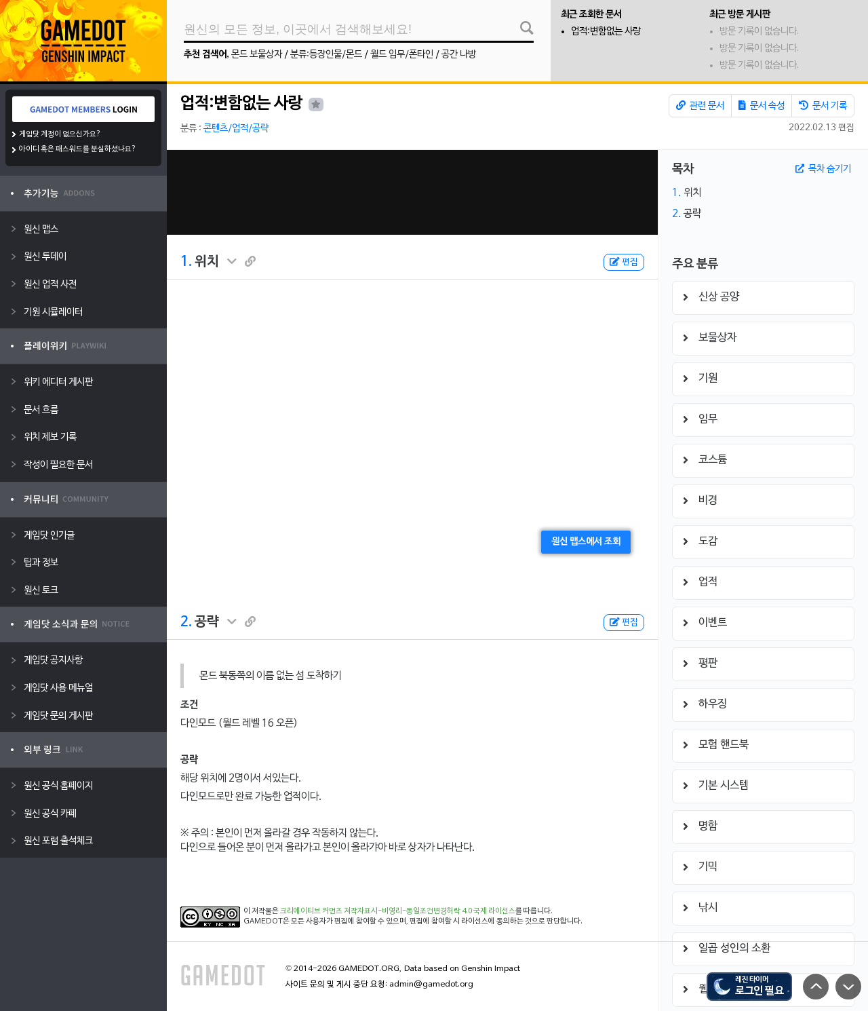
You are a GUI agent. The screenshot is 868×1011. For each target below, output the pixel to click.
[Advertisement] (412, 192)
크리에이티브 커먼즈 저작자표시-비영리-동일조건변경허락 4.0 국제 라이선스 (397, 911)
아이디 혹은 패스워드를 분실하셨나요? (77, 149)
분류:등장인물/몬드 (326, 55)
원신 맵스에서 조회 (585, 542)
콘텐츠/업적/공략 (236, 128)
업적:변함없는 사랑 (606, 31)
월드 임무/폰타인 (401, 55)
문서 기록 (823, 105)
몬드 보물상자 (256, 55)
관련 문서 (700, 105)
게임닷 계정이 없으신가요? (60, 134)
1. (186, 261)
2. (186, 622)
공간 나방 (458, 55)
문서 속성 (761, 105)
